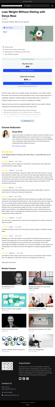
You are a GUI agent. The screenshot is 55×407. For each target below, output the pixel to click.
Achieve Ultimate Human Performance (13, 350)
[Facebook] (23, 378)
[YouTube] (20, 378)
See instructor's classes (19, 146)
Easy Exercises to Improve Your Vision (40, 329)
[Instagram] (27, 378)
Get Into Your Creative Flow (10, 329)
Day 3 (5, 32)
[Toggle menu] (52, 5)
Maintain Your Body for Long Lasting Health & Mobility (39, 287)
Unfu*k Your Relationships (36, 350)
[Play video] (39, 33)
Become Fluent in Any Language (11, 309)
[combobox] (37, 5)
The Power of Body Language (37, 309)
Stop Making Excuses (8, 287)
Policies (27, 404)
